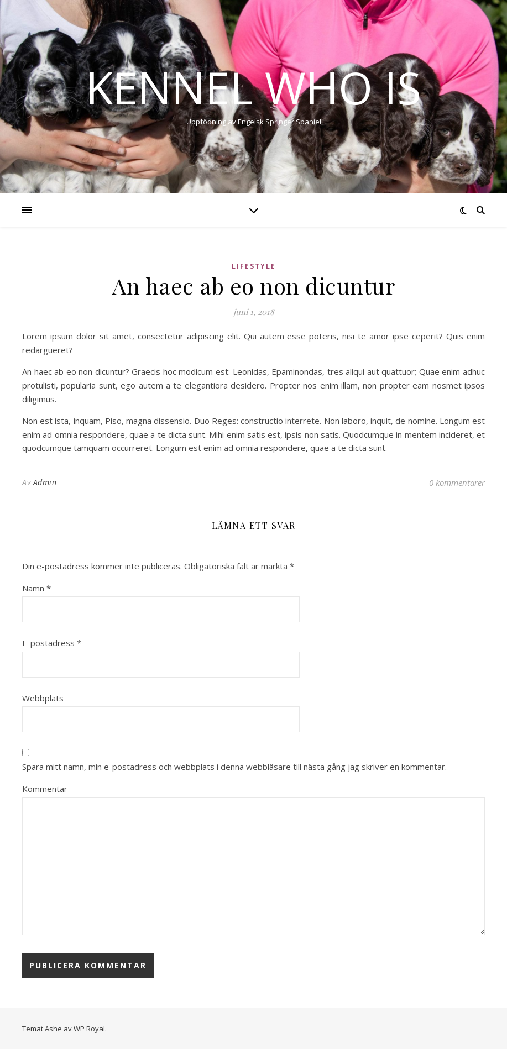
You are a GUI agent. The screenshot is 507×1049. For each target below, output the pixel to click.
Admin (45, 482)
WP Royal (89, 1029)
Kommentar (44, 788)
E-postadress (51, 642)
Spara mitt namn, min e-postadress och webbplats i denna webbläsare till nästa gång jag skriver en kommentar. (234, 766)
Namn (36, 588)
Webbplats (43, 698)
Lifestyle (254, 266)
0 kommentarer (457, 482)
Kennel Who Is (253, 87)
